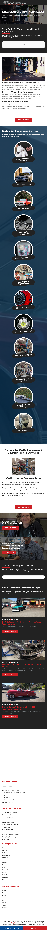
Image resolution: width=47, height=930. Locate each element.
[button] (2, 49)
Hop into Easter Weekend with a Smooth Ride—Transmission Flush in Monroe (19, 708)
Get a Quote (35, 928)
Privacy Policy (7, 797)
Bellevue (4, 879)
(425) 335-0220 (12, 928)
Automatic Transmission (23, 233)
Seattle (4, 882)
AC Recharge (23, 430)
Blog (3, 900)
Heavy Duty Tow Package (23, 405)
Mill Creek (5, 870)
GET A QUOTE (10, 528)
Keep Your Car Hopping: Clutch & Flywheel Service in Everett (21, 665)
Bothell (4, 867)
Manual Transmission (23, 257)
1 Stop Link (13, 923)
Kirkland (4, 875)
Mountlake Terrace (7, 865)
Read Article (10, 632)
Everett (4, 853)
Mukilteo (4, 862)
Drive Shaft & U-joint (23, 355)
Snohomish (5, 848)
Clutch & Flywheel (23, 307)
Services (4, 893)
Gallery (4, 903)
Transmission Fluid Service (23, 159)
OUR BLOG (9, 553)
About (4, 895)
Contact (4, 905)
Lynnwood (5, 857)
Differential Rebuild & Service (23, 380)
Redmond (5, 877)
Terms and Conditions (9, 800)
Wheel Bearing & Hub (23, 331)
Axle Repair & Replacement (23, 282)
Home (4, 890)
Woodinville (5, 872)
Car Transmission (23, 184)
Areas (4, 898)
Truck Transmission (23, 208)
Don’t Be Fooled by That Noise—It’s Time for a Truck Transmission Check (21, 623)
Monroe (4, 850)
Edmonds (5, 860)
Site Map (4, 907)
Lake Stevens (6, 855)
